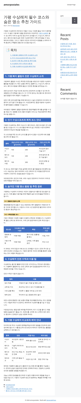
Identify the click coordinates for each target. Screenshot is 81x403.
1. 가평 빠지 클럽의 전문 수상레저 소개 (23, 55)
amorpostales (11, 4)
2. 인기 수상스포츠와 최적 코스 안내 (22, 58)
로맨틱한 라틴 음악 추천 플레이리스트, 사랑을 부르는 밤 (68, 51)
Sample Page (71, 5)
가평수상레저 (10, 387)
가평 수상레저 (43, 33)
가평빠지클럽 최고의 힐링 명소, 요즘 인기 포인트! (68, 67)
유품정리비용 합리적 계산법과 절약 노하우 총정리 (68, 74)
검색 (61, 16)
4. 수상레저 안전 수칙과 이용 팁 (21, 63)
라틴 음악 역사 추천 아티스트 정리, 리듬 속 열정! (68, 59)
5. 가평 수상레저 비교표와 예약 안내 (22, 66)
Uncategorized (10, 385)
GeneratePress (51, 400)
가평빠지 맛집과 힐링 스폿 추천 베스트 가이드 (19, 389)
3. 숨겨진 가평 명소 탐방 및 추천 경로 (23, 61)
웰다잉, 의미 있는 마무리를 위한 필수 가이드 (18, 391)
